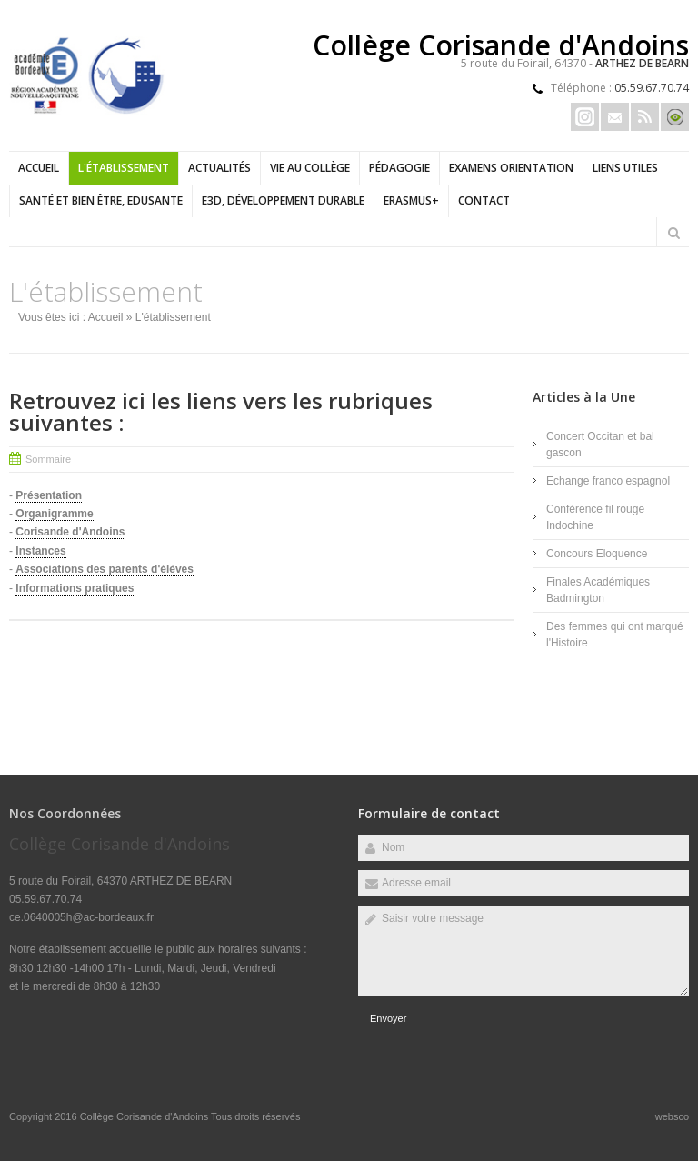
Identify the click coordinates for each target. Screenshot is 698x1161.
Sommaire (48, 459)
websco (672, 1116)
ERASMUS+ (411, 200)
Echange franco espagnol (608, 481)
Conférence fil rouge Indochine (595, 517)
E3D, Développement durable (283, 200)
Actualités (219, 167)
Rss (645, 117)
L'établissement (123, 167)
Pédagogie (399, 167)
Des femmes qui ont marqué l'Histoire (614, 634)
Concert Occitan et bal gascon (600, 444)
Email (615, 117)
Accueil (38, 167)
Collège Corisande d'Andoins (145, 1116)
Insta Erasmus (585, 117)
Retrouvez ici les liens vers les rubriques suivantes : (221, 411)
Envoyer (388, 1018)
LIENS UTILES (625, 167)
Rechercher (673, 232)
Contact (484, 200)
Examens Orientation (511, 167)
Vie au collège (310, 167)
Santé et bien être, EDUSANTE (101, 200)
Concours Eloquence (596, 553)
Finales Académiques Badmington (598, 590)
